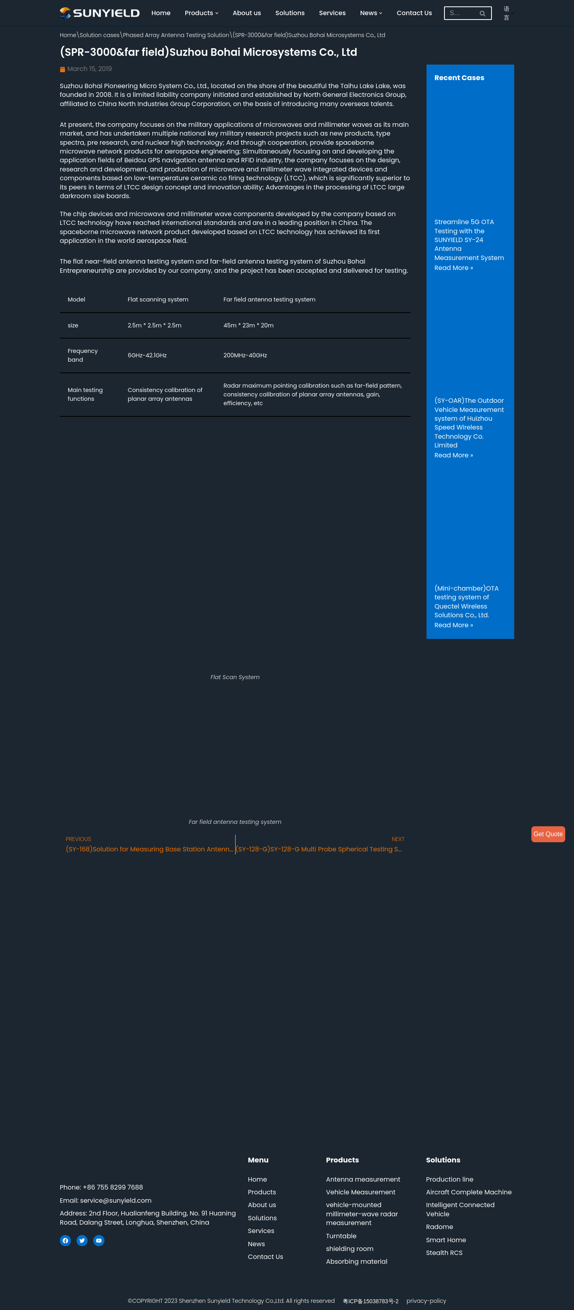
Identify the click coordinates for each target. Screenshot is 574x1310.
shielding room (349, 1248)
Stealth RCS (444, 1252)
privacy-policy (426, 1301)
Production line (450, 1179)
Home (161, 13)
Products (262, 1192)
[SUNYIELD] (100, 13)
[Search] (459, 13)
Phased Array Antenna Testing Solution (176, 35)
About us (247, 13)
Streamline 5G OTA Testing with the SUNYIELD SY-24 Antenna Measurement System (469, 239)
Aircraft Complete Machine (469, 1192)
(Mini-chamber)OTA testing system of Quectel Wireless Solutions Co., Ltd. (466, 602)
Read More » (453, 267)
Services (333, 13)
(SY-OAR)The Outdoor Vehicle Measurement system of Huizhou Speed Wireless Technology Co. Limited (469, 423)
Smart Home (446, 1240)
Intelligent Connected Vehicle (460, 1210)
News (256, 1244)
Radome (439, 1227)
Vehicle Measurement (360, 1192)
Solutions (290, 13)
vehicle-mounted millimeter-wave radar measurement (362, 1214)
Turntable (341, 1236)
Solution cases (100, 35)
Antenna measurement (363, 1179)
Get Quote (548, 834)
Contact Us (415, 13)
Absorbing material (356, 1262)
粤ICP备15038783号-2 (371, 1301)
